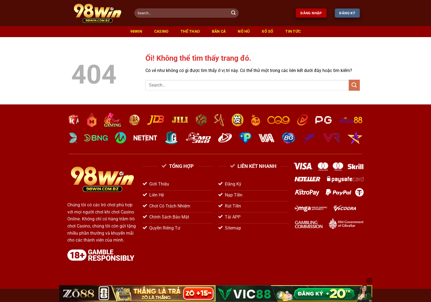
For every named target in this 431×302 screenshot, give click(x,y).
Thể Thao (190, 31)
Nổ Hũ (244, 31)
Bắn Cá (219, 31)
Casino (161, 31)
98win (136, 31)
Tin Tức (293, 31)
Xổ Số (267, 31)
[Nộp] (233, 13)
